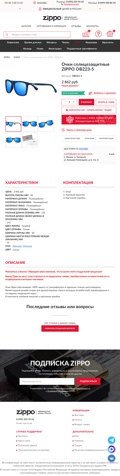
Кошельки (91, 42)
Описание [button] (89, 138)
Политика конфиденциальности (90, 450)
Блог (76, 436)
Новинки (78, 441)
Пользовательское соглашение (33, 450)
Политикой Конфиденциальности (75, 388)
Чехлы (65, 42)
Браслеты (107, 42)
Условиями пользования (58, 391)
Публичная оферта (27, 445)
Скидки (78, 445)
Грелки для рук (32, 42)
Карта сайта (24, 441)
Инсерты (52, 42)
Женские (17, 246)
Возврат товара (82, 424)
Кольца (27, 49)
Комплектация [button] (106, 138)
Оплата (78, 420)
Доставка (79, 415)
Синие (16, 250)
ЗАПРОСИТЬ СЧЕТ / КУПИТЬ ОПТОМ (89, 110)
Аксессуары (55, 49)
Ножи (40, 49)
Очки (77, 42)
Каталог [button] (26, 26)
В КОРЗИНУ (86, 102)
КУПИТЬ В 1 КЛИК (106, 102)
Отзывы (76, 26)
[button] (70, 4)
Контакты (92, 26)
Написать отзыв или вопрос (60, 328)
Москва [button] (83, 149)
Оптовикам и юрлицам (51, 26)
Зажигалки (13, 42)
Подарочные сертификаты (82, 49)
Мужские (27, 246)
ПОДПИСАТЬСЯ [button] (88, 381)
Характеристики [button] (72, 138)
